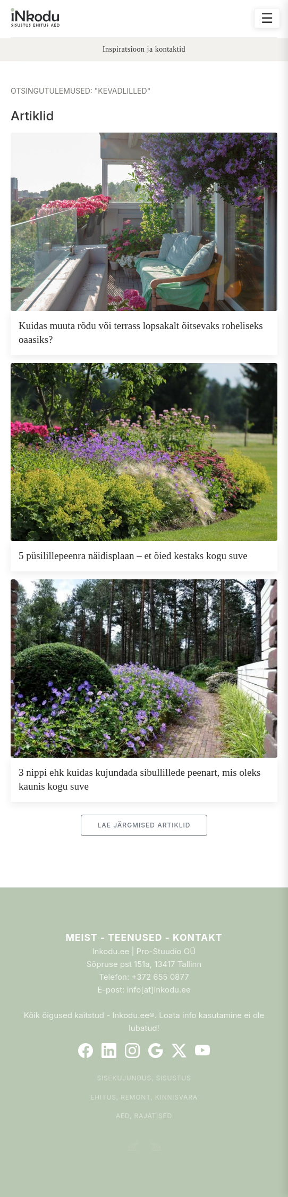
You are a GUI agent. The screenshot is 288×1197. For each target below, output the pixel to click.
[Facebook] (85, 1050)
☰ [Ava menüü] (267, 18)
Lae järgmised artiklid (143, 825)
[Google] (155, 1050)
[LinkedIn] (108, 1050)
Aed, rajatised (144, 1116)
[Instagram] (132, 1050)
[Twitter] (179, 1050)
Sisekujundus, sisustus (144, 1078)
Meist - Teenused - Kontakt (143, 937)
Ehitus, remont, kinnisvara (144, 1097)
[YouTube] (202, 1050)
